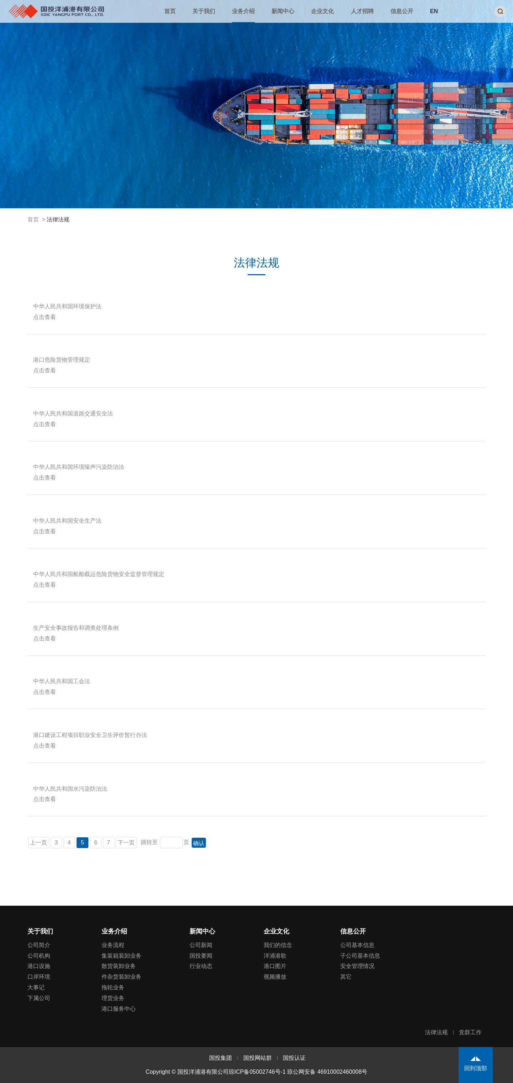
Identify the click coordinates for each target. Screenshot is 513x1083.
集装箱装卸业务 (121, 956)
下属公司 (38, 998)
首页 (170, 11)
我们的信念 (278, 945)
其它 (346, 977)
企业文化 (322, 11)
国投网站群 (257, 1058)
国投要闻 (201, 956)
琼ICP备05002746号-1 (257, 1072)
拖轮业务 (113, 987)
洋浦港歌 (275, 956)
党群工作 (470, 1032)
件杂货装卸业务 (121, 977)
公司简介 (38, 945)
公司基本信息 (357, 945)
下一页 (126, 842)
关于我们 (203, 11)
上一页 (38, 842)
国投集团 (220, 1058)
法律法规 (58, 219)
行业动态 (201, 966)
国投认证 (294, 1058)
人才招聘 (362, 11)
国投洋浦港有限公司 (56, 11)
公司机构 (38, 956)
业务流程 (113, 945)
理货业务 (113, 998)
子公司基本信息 (360, 956)
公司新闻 (201, 945)
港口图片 (275, 966)
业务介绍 (243, 11)
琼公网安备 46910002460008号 (327, 1072)
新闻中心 (282, 11)
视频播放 (275, 977)
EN (434, 11)
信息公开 (401, 11)
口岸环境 (38, 977)
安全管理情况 (357, 966)
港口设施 (38, 966)
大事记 (36, 987)
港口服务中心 (119, 1009)
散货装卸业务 (119, 966)
